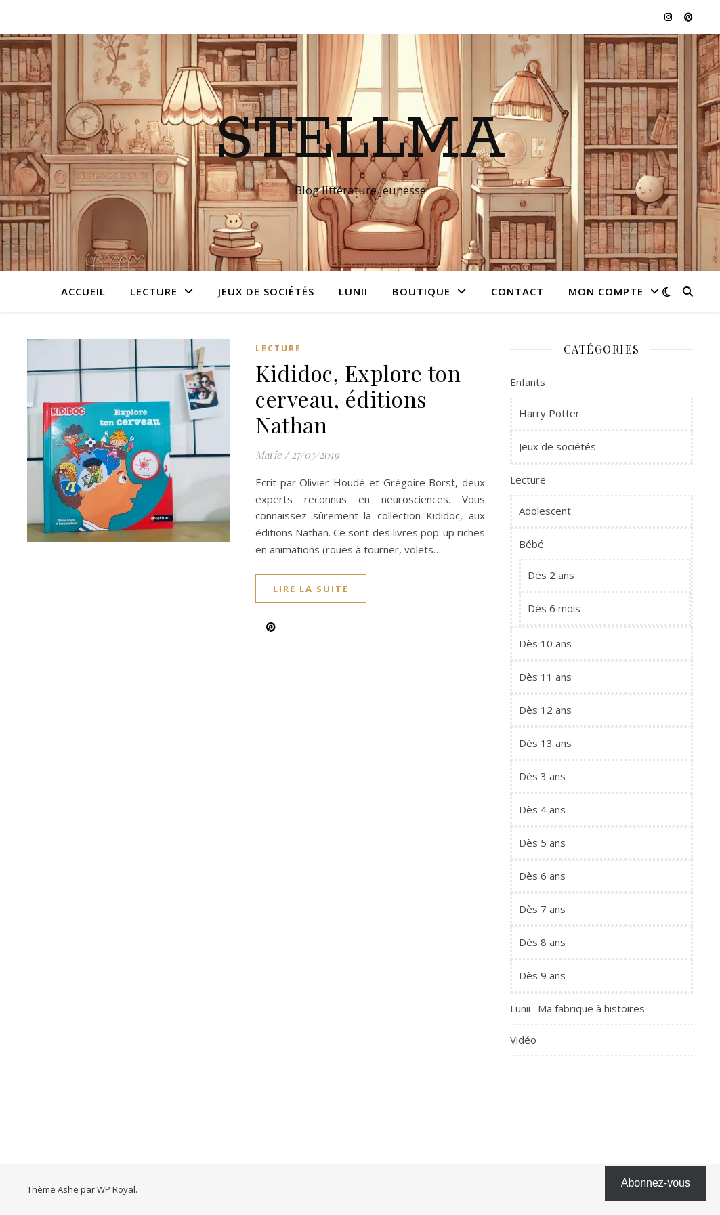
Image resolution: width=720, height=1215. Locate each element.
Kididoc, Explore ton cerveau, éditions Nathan (358, 398)
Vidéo (523, 1039)
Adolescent (545, 510)
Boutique (421, 291)
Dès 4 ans (542, 809)
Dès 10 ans (545, 643)
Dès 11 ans (545, 676)
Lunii (353, 291)
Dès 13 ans (545, 743)
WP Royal (116, 1189)
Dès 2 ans (551, 575)
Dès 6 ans (542, 875)
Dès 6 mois (554, 608)
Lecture (153, 291)
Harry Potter (549, 413)
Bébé (531, 544)
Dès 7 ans (542, 909)
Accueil (83, 291)
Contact (517, 291)
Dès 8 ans (542, 942)
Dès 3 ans (542, 776)
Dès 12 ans (545, 710)
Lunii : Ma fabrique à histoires (577, 1008)
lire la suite (311, 588)
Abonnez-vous (655, 1183)
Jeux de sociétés (266, 291)
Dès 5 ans (542, 842)
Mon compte (605, 291)
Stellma (360, 140)
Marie (268, 454)
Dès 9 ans (542, 975)
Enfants (527, 382)
